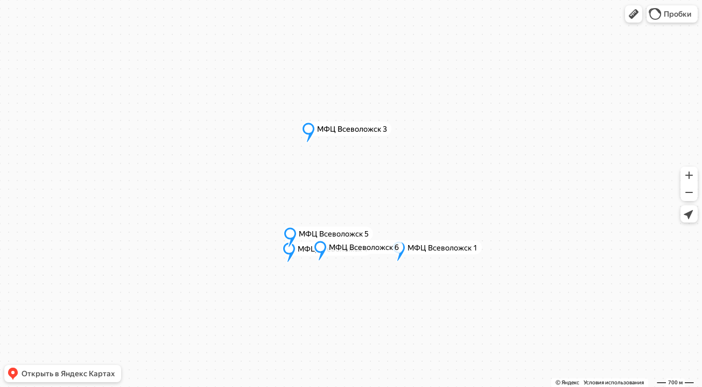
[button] (633, 14)
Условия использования (614, 382)
